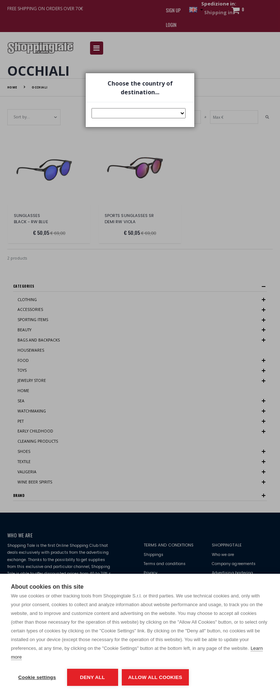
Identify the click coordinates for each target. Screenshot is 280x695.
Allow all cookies (155, 677)
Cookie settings (37, 677)
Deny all (92, 677)
